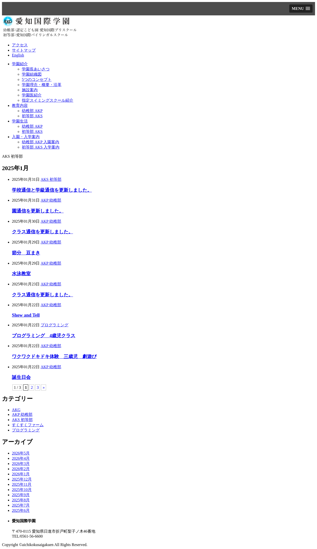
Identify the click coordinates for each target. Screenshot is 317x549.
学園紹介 (20, 64)
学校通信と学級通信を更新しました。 (52, 190)
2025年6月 (21, 510)
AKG (16, 410)
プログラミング (54, 325)
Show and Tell (26, 315)
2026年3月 (21, 463)
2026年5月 (21, 453)
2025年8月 (21, 500)
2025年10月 (22, 490)
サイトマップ (24, 50)
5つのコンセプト (37, 79)
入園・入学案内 (26, 137)
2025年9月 (21, 495)
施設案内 (30, 90)
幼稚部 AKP (32, 111)
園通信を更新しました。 (38, 211)
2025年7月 (21, 505)
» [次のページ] (44, 387)
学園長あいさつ (36, 69)
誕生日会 (21, 377)
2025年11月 (21, 484)
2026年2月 (21, 469)
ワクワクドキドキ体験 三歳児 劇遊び (54, 356)
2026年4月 (21, 458)
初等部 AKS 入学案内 (40, 147)
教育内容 (20, 105)
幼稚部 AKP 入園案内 (40, 142)
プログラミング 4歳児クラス (43, 335)
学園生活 (20, 121)
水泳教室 (21, 273)
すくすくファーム (28, 425)
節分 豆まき (26, 252)
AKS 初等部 (51, 179)
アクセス (20, 45)
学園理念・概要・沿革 (41, 85)
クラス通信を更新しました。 (42, 231)
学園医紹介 (32, 95)
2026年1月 (21, 474)
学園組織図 (32, 74)
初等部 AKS (32, 116)
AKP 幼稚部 (51, 200)
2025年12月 (22, 479)
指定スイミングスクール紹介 (47, 100)
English (18, 55)
